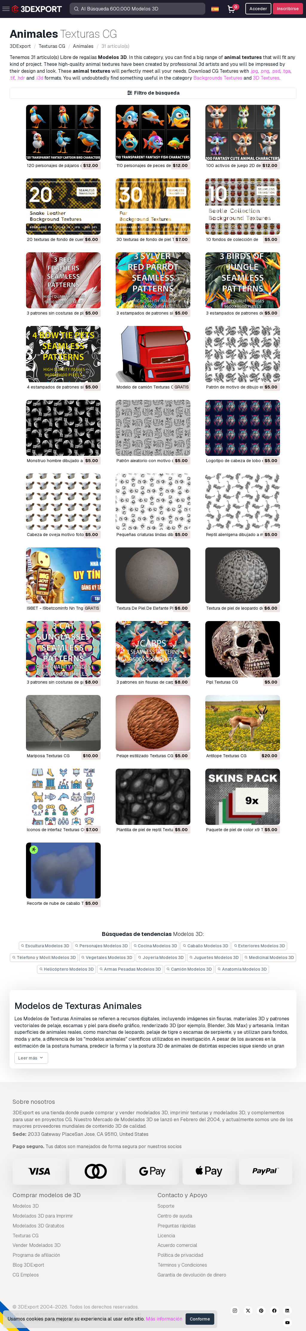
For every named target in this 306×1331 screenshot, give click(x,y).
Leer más (31, 1058)
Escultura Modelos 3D (45, 945)
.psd (275, 71)
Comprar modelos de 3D (47, 1195)
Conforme (200, 1319)
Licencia (166, 1236)
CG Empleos (26, 1275)
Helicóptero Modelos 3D (66, 969)
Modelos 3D (26, 1206)
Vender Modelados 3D (37, 1245)
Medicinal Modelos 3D (269, 957)
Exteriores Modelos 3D (259, 945)
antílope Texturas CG (226, 755)
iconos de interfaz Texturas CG (57, 829)
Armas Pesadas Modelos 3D (130, 969)
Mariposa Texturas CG (48, 755)
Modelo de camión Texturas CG (147, 387)
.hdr (21, 78)
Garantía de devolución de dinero (191, 1275)
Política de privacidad (180, 1255)
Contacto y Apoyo (182, 1195)
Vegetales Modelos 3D (107, 957)
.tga (286, 71)
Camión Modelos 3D (189, 969)
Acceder (258, 8)
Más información (164, 1319)
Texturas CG (26, 1236)
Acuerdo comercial (177, 1245)
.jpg (254, 71)
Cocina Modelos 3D (155, 945)
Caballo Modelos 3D (205, 945)
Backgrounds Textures (217, 78)
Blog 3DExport (28, 1265)
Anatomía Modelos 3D (242, 969)
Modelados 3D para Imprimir (43, 1216)
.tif (12, 78)
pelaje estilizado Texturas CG (145, 755)
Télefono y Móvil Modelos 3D (44, 957)
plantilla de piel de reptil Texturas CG (151, 829)
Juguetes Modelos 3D (214, 957)
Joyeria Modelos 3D (161, 957)
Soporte (166, 1206)
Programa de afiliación (36, 1255)
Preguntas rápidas (176, 1226)
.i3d (39, 78)
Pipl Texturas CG (222, 682)
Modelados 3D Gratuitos (38, 1226)
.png (264, 71)
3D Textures (266, 78)
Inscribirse (288, 8)
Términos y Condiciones (182, 1265)
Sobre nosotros (34, 1102)
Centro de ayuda (174, 1216)
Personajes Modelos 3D (101, 945)
